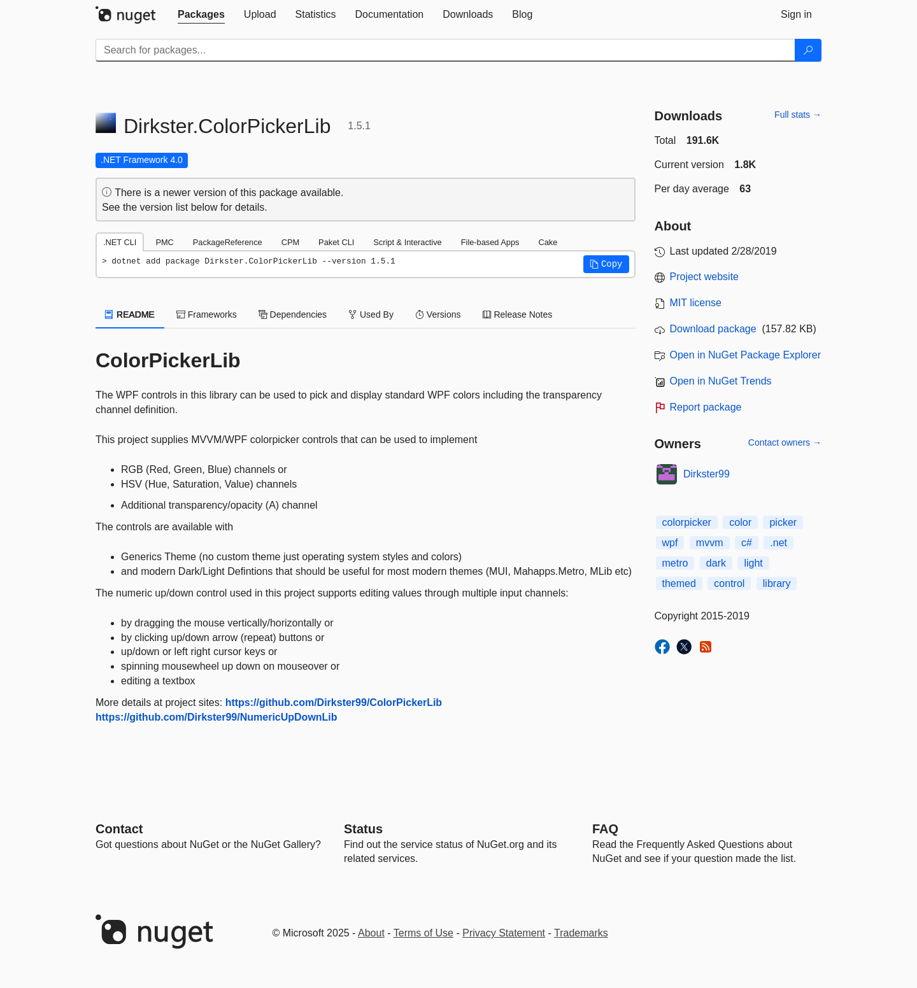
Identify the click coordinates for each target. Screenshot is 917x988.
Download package (713, 328)
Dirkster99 (706, 474)
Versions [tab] (438, 314)
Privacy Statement (503, 933)
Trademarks (581, 933)
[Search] (808, 50)
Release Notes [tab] (518, 314)
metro (675, 563)
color (740, 522)
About (371, 933)
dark (716, 563)
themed (679, 583)
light (753, 563)
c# (746, 542)
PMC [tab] (164, 242)
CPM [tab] (290, 242)
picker (783, 522)
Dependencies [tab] (293, 314)
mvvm (709, 542)
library (777, 583)
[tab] (201, 15)
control (729, 583)
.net (778, 542)
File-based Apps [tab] (490, 242)
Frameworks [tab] (206, 314)
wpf (670, 542)
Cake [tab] (547, 242)
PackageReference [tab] (227, 242)
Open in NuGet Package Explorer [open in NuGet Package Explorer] (745, 354)
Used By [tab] (371, 314)
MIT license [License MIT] (696, 302)
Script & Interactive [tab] (407, 242)
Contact (119, 829)
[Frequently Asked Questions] (605, 829)
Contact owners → (784, 442)
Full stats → (797, 114)
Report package (706, 407)
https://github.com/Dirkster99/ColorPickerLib (334, 702)
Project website (704, 276)
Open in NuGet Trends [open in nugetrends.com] (721, 381)
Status (363, 829)
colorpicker (686, 522)
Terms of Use (423, 933)
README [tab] (130, 314)
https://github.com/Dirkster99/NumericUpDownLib (217, 717)
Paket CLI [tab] (336, 242)
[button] (606, 264)
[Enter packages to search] (445, 50)
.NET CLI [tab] (119, 242)
